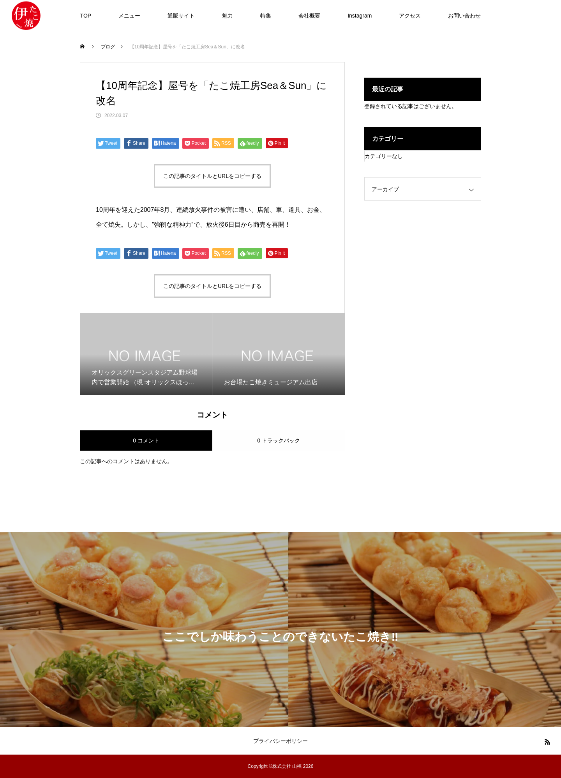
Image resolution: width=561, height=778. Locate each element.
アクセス (410, 15)
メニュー (129, 15)
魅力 (227, 15)
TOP (86, 15)
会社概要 (309, 15)
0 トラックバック (278, 440)
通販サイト (181, 15)
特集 (265, 15)
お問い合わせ (464, 15)
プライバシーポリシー (280, 741)
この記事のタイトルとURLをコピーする (212, 176)
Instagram (360, 15)
